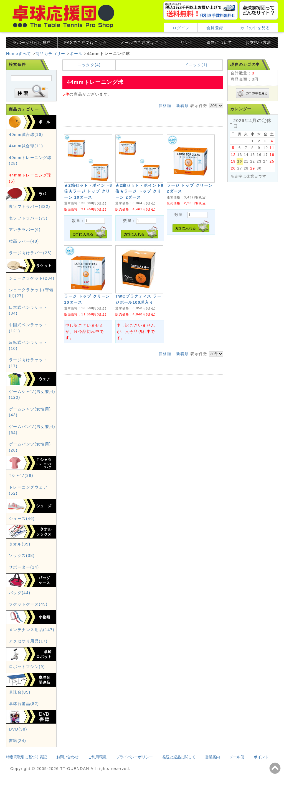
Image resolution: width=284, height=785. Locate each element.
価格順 (165, 105)
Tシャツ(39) (21, 475)
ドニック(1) (196, 65)
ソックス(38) (22, 555)
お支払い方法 (258, 42)
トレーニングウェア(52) (28, 490)
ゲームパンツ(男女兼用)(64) (32, 429)
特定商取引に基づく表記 (26, 757)
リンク (187, 42)
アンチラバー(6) (25, 229)
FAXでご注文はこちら (85, 42)
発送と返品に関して (179, 757)
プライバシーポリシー (134, 757)
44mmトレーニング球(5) (30, 178)
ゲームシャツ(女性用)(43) (30, 412)
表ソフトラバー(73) (28, 218)
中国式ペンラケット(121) (28, 328)
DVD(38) (18, 729)
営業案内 (212, 757)
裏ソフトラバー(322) (29, 206)
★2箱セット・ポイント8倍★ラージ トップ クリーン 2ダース (139, 191)
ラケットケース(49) (28, 604)
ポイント (260, 757)
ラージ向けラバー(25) (30, 253)
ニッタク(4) (89, 65)
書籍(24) (17, 740)
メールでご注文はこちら (144, 42)
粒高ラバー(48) (24, 241)
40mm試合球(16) (26, 134)
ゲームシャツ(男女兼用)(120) (32, 394)
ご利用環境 (97, 757)
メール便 (236, 757)
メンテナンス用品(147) (31, 629)
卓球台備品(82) (24, 703)
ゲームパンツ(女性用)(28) (30, 447)
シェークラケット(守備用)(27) (31, 293)
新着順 (182, 105)
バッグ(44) (20, 592)
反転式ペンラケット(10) (28, 345)
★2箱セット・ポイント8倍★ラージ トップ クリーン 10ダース (88, 191)
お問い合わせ (67, 757)
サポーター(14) (24, 567)
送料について (219, 42)
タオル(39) (20, 544)
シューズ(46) (22, 518)
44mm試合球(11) (26, 146)
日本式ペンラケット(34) (28, 310)
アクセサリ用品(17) (28, 641)
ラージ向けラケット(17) (28, 363)
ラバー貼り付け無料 (31, 42)
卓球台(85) (20, 692)
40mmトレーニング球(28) (30, 160)
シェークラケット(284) (31, 278)
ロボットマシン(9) (27, 666)
